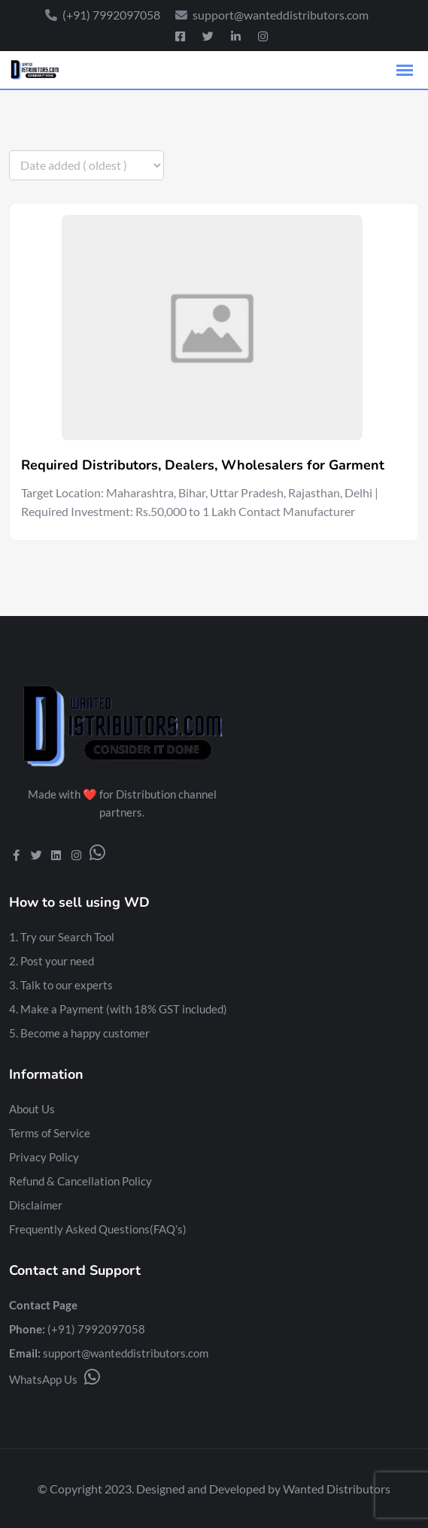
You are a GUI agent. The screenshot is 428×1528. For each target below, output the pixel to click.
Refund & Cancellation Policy (80, 1181)
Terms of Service (49, 1133)
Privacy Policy (44, 1157)
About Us (32, 1109)
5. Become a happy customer (79, 1033)
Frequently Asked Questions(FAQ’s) (98, 1229)
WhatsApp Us (54, 1379)
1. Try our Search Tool (61, 937)
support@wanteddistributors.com (125, 1353)
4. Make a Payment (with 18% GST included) (118, 1009)
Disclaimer (35, 1205)
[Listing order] (86, 165)
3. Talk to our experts (61, 985)
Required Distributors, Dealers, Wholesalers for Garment (202, 465)
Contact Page (43, 1305)
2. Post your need (51, 961)
